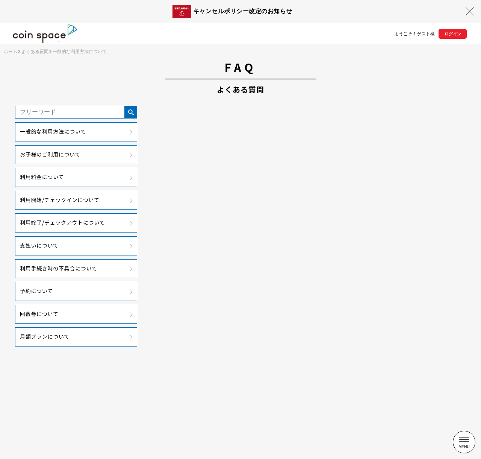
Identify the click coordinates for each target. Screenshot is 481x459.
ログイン (453, 34)
